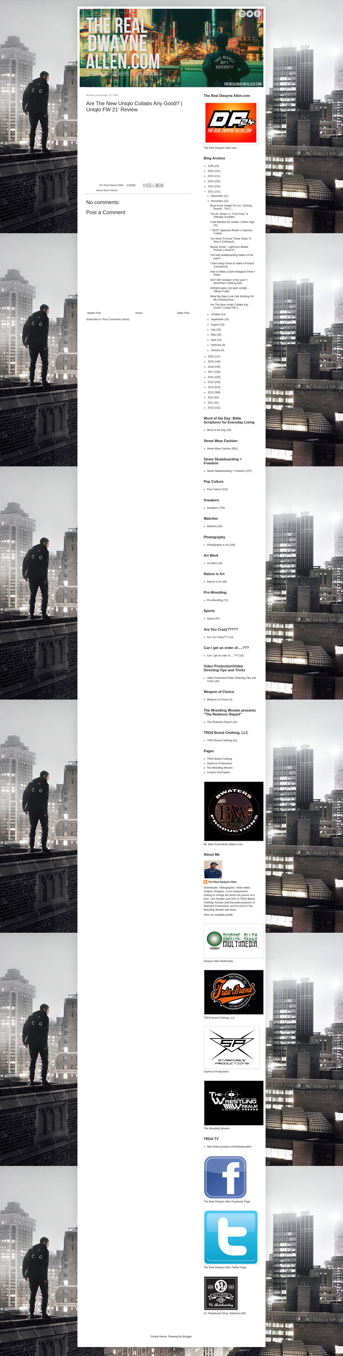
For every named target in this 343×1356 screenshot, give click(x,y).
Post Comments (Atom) (116, 319)
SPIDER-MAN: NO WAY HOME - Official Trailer (229, 290)
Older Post (183, 313)
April (214, 339)
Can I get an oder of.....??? (222, 655)
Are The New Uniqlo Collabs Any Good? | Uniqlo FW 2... (229, 306)
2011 (211, 402)
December (217, 196)
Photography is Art (217, 544)
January (216, 350)
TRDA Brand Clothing (219, 740)
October (216, 314)
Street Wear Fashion (107, 190)
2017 (211, 371)
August (215, 324)
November (217, 201)
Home (138, 313)
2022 (211, 186)
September (217, 319)
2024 (211, 176)
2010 (211, 407)
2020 (211, 356)
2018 (211, 366)
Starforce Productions (219, 763)
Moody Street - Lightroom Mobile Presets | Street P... (229, 248)
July (213, 329)
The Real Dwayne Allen (222, 882)
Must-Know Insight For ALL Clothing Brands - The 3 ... (231, 207)
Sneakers (212, 507)
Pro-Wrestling (215, 600)
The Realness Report (219, 722)
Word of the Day (216, 430)
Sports (211, 618)
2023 (211, 181)
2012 (211, 397)
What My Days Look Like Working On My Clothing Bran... (232, 298)
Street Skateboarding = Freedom (226, 470)
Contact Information (218, 772)
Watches (212, 526)
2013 (211, 392)
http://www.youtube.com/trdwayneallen (229, 1146)
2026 (211, 166)
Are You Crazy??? (217, 637)
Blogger (187, 1336)
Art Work (212, 563)
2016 (211, 377)
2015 (211, 382)
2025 (211, 171)
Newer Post (94, 313)
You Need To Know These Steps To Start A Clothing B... (230, 240)
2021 (211, 191)
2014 (211, 387)
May (214, 334)
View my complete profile (218, 914)
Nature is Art (214, 581)
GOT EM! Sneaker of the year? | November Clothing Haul (229, 281)
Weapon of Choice (218, 699)
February (216, 344)
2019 (211, 361)
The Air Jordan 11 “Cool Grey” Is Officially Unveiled (229, 215)
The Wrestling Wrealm (220, 767)
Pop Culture (214, 489)
